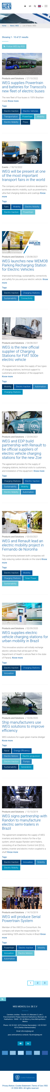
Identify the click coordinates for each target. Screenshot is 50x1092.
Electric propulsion (31, 756)
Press (25, 122)
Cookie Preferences (27, 1078)
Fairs (6, 206)
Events (5, 167)
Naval (6, 750)
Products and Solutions (13, 78)
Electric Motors (11, 756)
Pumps (26, 761)
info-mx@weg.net (27, 1031)
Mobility (40, 116)
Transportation (11, 116)
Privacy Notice (8, 1086)
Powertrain (27, 116)
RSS (46, 1086)
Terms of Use (37, 1086)
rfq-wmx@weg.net (35, 1035)
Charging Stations (31, 293)
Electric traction (11, 111)
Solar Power (30, 578)
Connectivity (26, 298)
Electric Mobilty (11, 122)
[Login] (25, 6)
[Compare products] (30, 6)
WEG (5, 6)
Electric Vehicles (30, 111)
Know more (13, 101)
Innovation (9, 673)
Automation (40, 386)
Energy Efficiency (22, 750)
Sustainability (10, 298)
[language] (40, 6)
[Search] (35, 6)
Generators (26, 767)
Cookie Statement (23, 1086)
